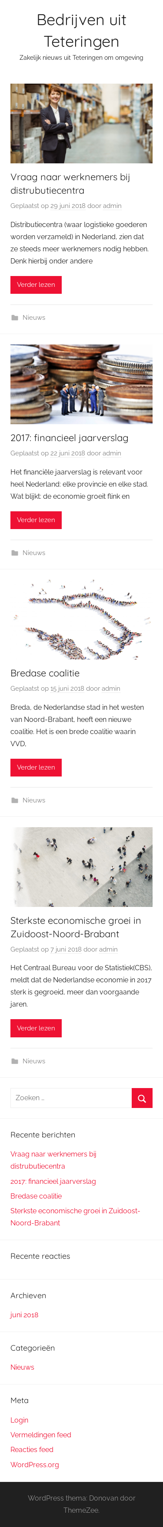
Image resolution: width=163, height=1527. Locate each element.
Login (19, 1420)
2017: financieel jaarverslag (69, 438)
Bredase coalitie (45, 673)
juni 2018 (24, 1315)
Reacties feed (31, 1450)
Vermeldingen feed (40, 1435)
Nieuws (34, 318)
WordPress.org (34, 1465)
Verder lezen (36, 285)
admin (112, 206)
